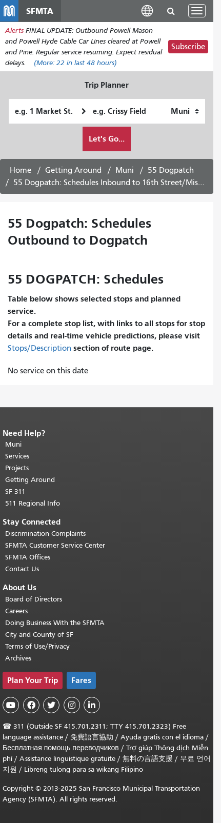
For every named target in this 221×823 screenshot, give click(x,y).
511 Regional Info (32, 503)
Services (17, 456)
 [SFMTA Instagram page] (71, 705)
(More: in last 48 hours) (75, 62)
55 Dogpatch (171, 170)
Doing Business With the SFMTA (55, 622)
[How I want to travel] (185, 111)
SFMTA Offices (27, 557)
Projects (17, 468)
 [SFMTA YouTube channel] (10, 705)
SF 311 (15, 491)
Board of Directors (33, 599)
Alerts (14, 30)
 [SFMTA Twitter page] (51, 705)
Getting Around (73, 170)
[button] (147, 10)
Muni (124, 170)
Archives (18, 658)
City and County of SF (39, 634)
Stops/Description (39, 348)
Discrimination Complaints (45, 533)
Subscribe (188, 46)
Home (20, 170)
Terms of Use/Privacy (37, 646)
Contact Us (22, 569)
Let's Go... (107, 139)
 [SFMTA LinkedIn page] (91, 705)
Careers (16, 611)
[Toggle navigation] (197, 10)
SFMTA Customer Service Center (55, 545)
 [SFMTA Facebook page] (31, 705)
